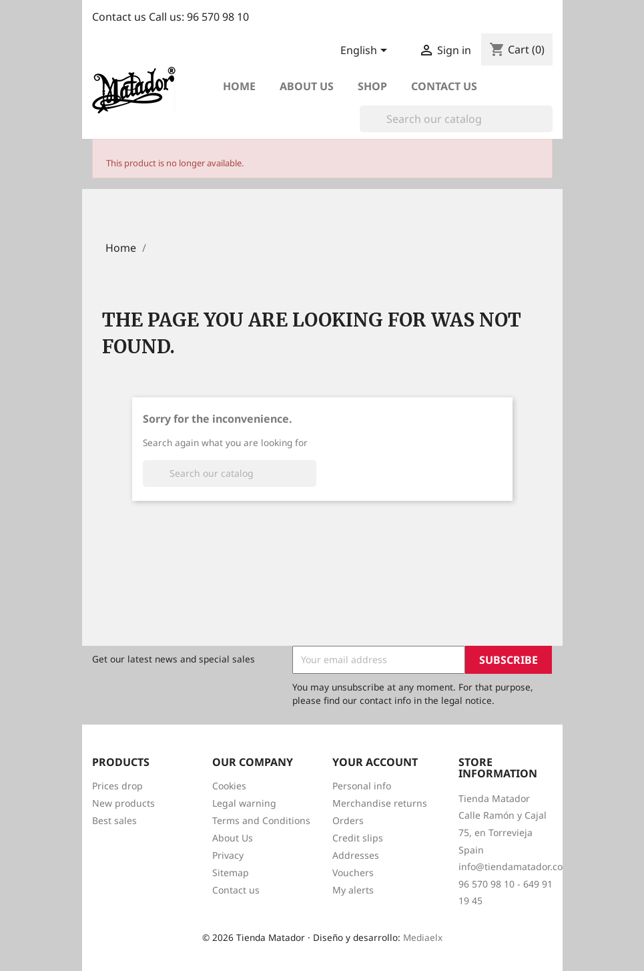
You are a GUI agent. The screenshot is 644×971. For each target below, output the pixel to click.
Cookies (229, 785)
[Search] (456, 119)
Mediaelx (422, 937)
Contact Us (444, 86)
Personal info (361, 785)
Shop (372, 86)
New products (123, 803)
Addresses (355, 855)
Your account (375, 762)
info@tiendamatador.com (514, 866)
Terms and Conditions (261, 820)
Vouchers (353, 872)
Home (239, 86)
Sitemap (230, 872)
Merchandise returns (379, 803)
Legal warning (244, 803)
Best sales (114, 820)
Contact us (236, 890)
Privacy (228, 855)
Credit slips (357, 837)
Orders (348, 820)
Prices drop (117, 785)
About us (307, 86)
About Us (232, 837)
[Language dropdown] (366, 51)
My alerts (353, 890)
